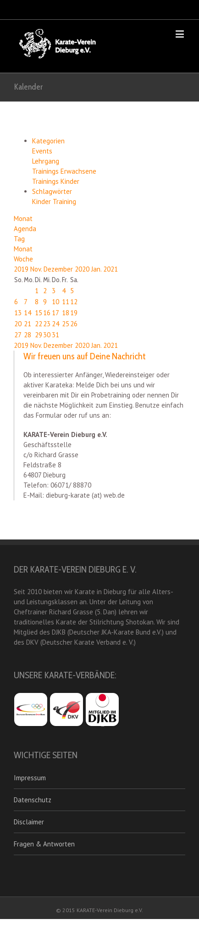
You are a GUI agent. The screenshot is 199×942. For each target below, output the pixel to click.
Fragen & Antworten (44, 844)
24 (55, 323)
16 (46, 312)
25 (65, 323)
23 (46, 323)
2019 (22, 269)
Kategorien (48, 140)
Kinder (42, 201)
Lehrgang (45, 161)
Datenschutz (32, 799)
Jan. (97, 269)
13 (18, 312)
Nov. (37, 269)
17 (55, 312)
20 (18, 323)
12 (73, 301)
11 (65, 301)
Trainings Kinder (55, 181)
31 (55, 334)
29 (38, 334)
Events (42, 151)
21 (27, 323)
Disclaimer (29, 821)
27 (18, 334)
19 (73, 312)
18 (65, 312)
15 (38, 312)
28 (27, 334)
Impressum (30, 777)
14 (27, 312)
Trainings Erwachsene (64, 171)
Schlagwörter (52, 191)
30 (46, 334)
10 (55, 301)
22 (38, 323)
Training (64, 201)
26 (73, 323)
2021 (110, 269)
